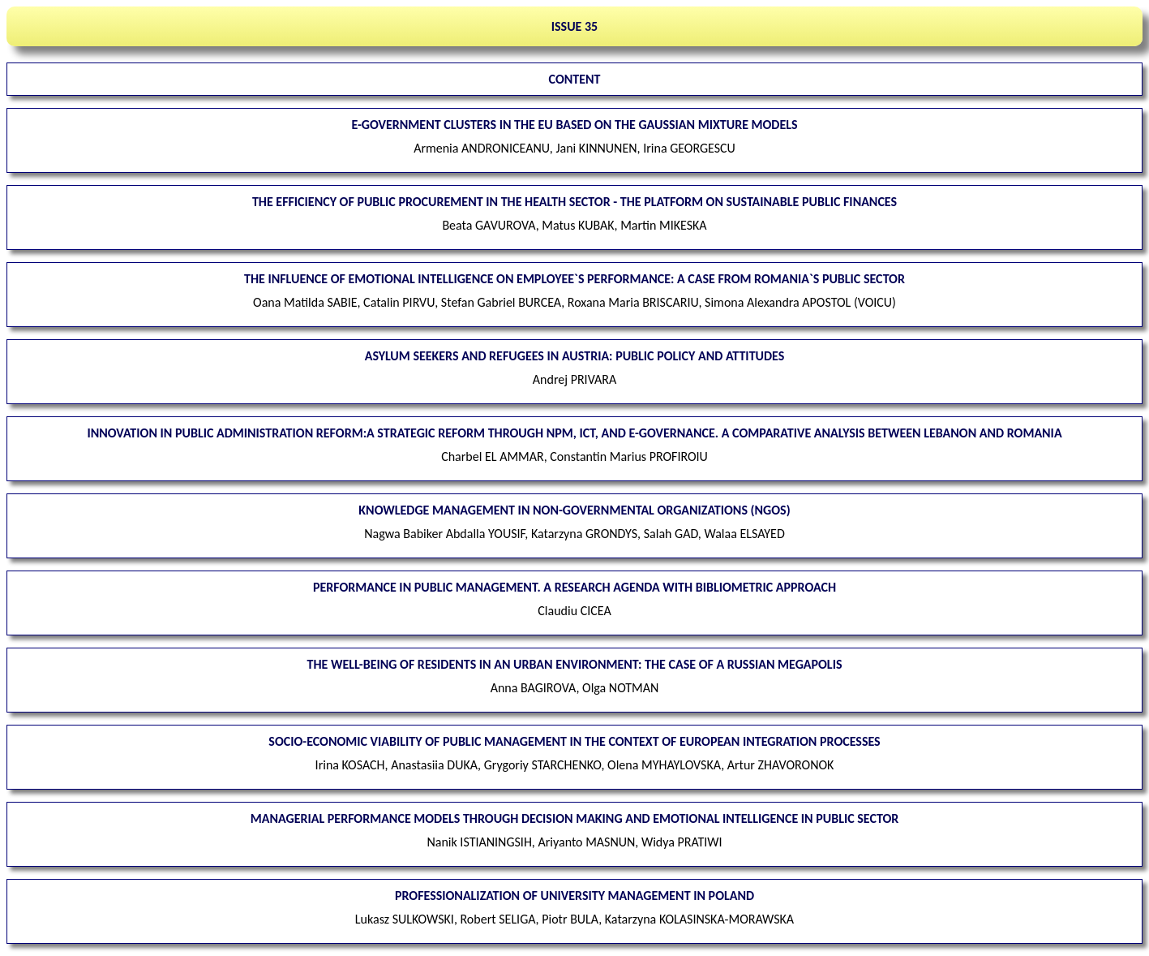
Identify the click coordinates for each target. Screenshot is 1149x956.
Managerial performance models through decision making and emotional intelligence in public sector (575, 818)
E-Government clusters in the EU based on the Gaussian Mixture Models (574, 124)
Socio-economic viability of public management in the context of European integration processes (574, 741)
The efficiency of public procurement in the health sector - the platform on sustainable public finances (574, 201)
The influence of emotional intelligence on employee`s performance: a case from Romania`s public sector (574, 278)
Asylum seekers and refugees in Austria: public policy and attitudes (575, 356)
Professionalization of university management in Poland (574, 895)
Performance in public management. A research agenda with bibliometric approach (574, 587)
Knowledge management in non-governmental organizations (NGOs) (574, 510)
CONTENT (575, 79)
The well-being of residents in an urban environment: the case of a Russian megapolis (574, 664)
